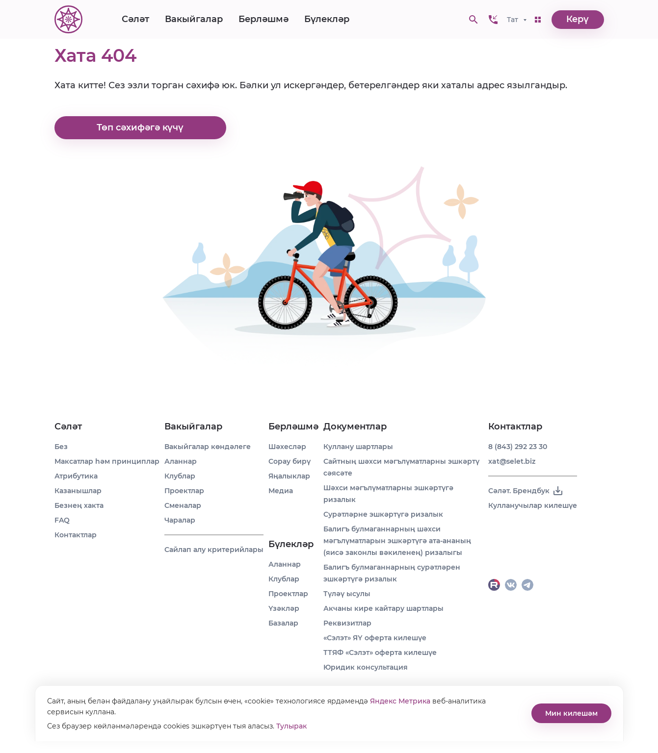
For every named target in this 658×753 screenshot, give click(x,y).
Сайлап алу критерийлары (213, 549)
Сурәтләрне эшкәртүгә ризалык (383, 514)
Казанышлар (78, 490)
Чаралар (179, 520)
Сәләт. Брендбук (526, 491)
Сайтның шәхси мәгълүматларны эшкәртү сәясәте (401, 467)
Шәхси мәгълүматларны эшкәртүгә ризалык (388, 493)
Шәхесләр (287, 446)
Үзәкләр (283, 608)
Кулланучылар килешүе (532, 505)
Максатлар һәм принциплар (106, 461)
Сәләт (135, 19)
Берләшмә (263, 19)
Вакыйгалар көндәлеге (207, 446)
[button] (494, 19)
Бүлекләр (326, 19)
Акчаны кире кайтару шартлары (383, 608)
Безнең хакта (79, 505)
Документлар (355, 426)
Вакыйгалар (194, 19)
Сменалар (182, 505)
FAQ (62, 520)
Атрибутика (76, 476)
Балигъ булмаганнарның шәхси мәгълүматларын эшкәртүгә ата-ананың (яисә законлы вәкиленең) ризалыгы (397, 541)
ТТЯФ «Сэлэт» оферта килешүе (380, 652)
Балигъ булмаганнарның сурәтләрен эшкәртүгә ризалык (391, 573)
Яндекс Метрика (400, 701)
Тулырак (291, 726)
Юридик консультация (365, 667)
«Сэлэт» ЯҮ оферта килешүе (374, 637)
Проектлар (184, 490)
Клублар (179, 476)
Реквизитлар (347, 623)
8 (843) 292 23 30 (517, 446)
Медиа (280, 490)
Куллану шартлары (358, 446)
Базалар (283, 623)
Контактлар (75, 534)
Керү (578, 19)
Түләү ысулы (346, 593)
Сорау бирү (289, 461)
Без (61, 446)
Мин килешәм (571, 713)
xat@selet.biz (511, 461)
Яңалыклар (289, 476)
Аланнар (180, 461)
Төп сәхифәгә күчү (140, 128)
